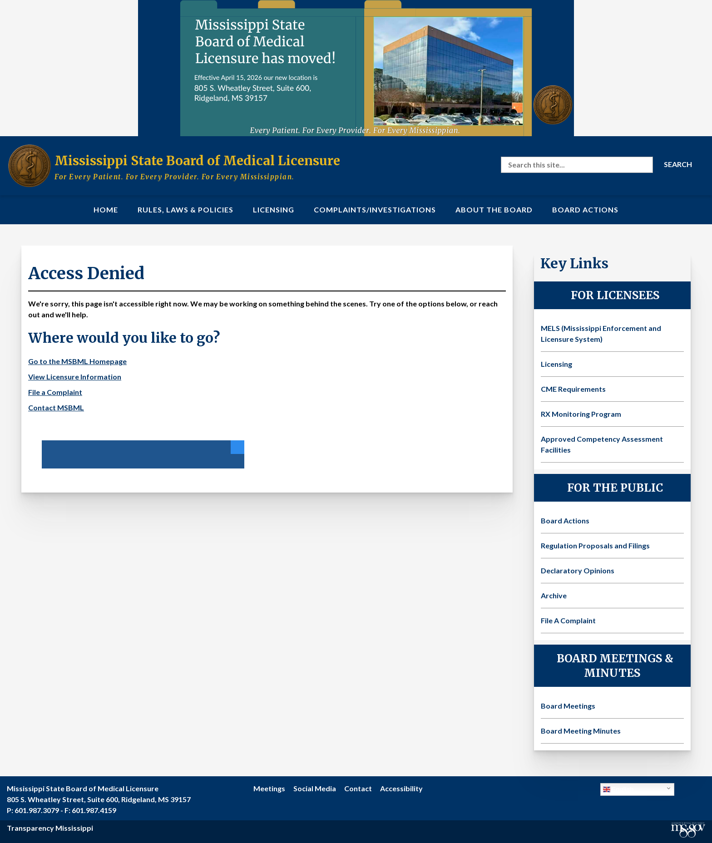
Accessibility (401, 788)
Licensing (273, 209)
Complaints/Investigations (375, 209)
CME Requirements (573, 389)
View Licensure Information (74, 376)
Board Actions (585, 209)
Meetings (269, 788)
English (618, 789)
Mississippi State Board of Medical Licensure (197, 161)
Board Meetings (568, 705)
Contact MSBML (56, 407)
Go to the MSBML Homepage (77, 361)
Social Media (314, 788)
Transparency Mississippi (50, 827)
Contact (358, 788)
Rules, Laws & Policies (185, 209)
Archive (554, 595)
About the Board (494, 209)
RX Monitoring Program (581, 413)
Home (106, 209)
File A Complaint (568, 620)
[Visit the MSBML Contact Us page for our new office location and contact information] (356, 68)
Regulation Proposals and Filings (595, 545)
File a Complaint (55, 392)
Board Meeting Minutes (581, 730)
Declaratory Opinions (577, 570)
